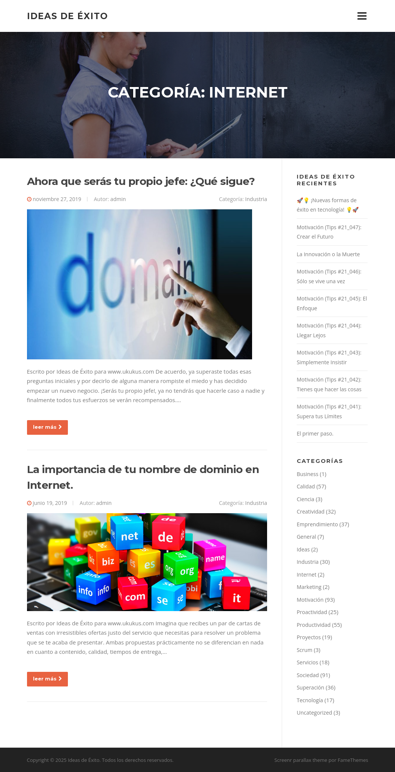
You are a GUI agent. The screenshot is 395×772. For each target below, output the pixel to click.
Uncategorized (314, 712)
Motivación (310, 599)
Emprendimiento (317, 524)
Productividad (313, 624)
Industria (256, 199)
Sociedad (308, 675)
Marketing (309, 586)
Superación (310, 687)
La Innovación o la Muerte (328, 254)
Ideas (303, 549)
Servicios (307, 662)
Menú (361, 16)
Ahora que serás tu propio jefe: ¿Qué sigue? (141, 181)
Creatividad (310, 511)
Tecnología (310, 700)
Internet (307, 574)
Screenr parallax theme (301, 760)
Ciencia (305, 499)
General (306, 536)
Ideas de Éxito (67, 16)
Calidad (306, 486)
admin (118, 199)
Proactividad (312, 612)
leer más (47, 427)
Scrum (304, 649)
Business (307, 474)
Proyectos (309, 637)
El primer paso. (315, 433)
